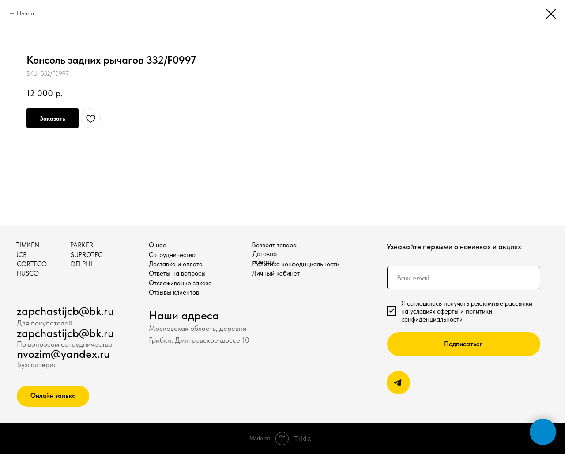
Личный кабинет (276, 273)
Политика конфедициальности (295, 264)
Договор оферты (264, 258)
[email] (463, 277)
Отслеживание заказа (180, 283)
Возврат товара (274, 245)
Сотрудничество (172, 255)
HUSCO (27, 273)
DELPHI (81, 264)
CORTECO (32, 264)
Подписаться (463, 344)
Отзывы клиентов (174, 292)
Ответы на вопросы (177, 273)
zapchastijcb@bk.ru (65, 311)
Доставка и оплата (176, 264)
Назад (25, 13)
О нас (157, 245)
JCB (21, 255)
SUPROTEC (86, 255)
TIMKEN (27, 245)
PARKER (81, 245)
